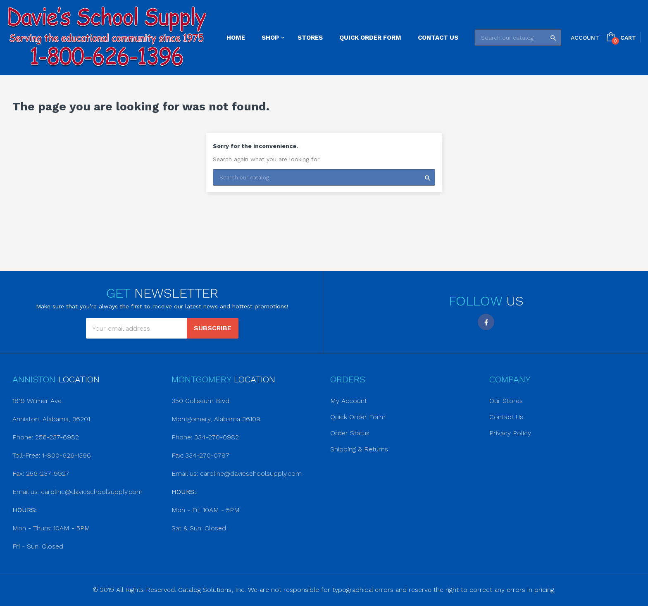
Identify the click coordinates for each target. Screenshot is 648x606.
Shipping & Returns (359, 449)
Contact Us (506, 417)
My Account (348, 401)
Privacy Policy (510, 433)
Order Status (349, 433)
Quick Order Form (358, 417)
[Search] (518, 37)
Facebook (486, 322)
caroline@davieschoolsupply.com (92, 492)
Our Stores (506, 401)
